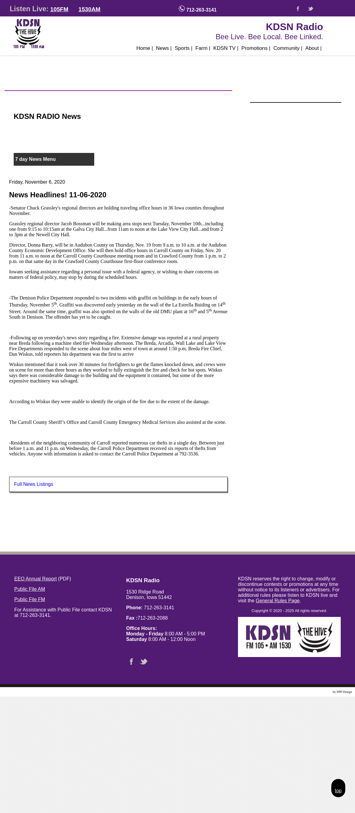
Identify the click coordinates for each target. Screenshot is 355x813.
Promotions (255, 48)
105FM (59, 9)
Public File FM (29, 599)
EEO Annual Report (35, 578)
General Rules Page (278, 600)
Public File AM (29, 589)
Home (144, 48)
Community (287, 48)
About (313, 48)
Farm (202, 48)
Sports (183, 48)
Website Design (322, 692)
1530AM (89, 9)
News (164, 48)
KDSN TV (226, 48)
